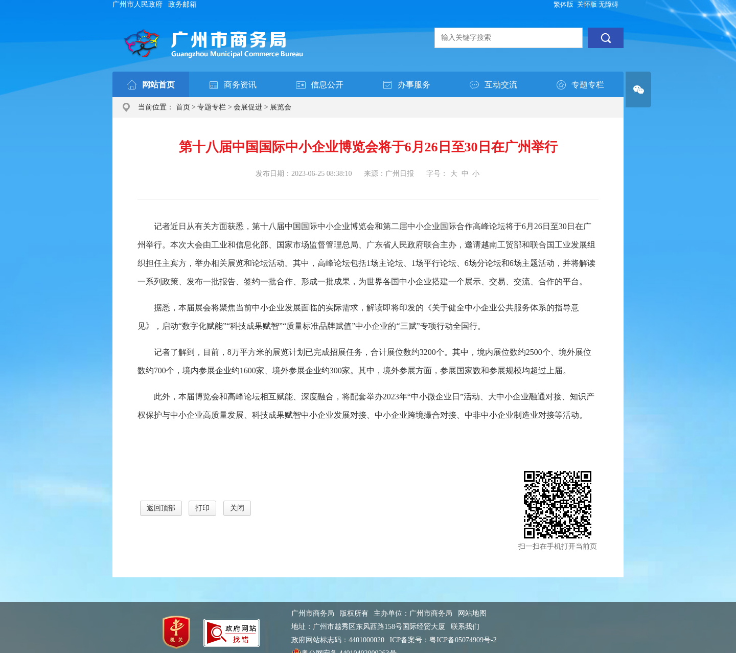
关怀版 (587, 4)
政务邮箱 (182, 4)
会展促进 (248, 107)
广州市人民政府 (137, 4)
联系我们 (465, 627)
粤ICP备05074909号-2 (462, 640)
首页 (183, 107)
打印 (202, 508)
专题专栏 (211, 107)
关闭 (237, 508)
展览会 (280, 107)
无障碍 (608, 4)
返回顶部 (161, 508)
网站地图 (472, 613)
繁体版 (563, 4)
